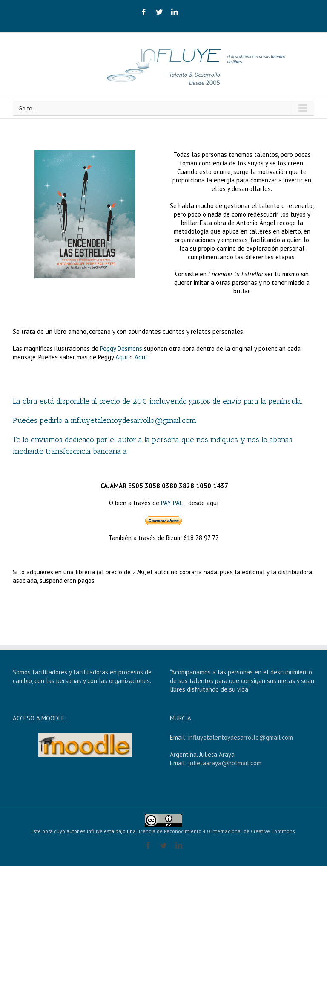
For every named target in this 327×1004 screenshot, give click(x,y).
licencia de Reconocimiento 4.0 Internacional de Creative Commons (216, 831)
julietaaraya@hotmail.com (224, 763)
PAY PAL (171, 503)
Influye (95, 831)
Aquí (122, 357)
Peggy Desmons (121, 348)
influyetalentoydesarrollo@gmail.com (240, 737)
